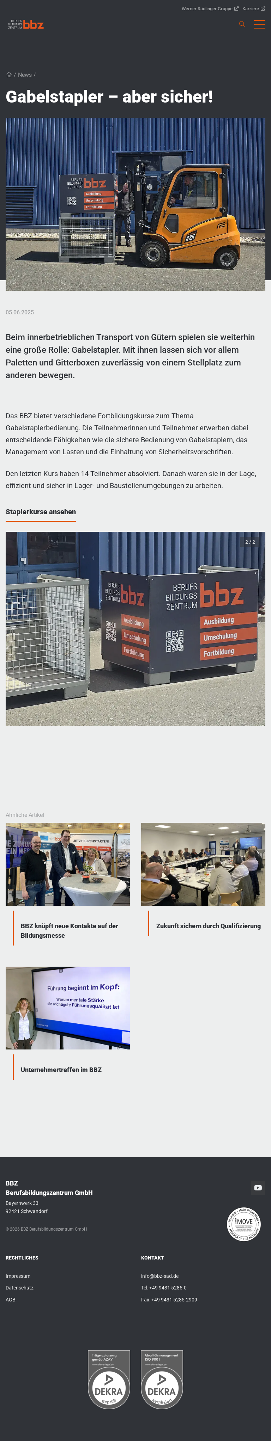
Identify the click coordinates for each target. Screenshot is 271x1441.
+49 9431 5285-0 (168, 1288)
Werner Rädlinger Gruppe (210, 8)
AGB (11, 1300)
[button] (259, 24)
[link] (26, 24)
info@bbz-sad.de (160, 1276)
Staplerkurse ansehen (41, 511)
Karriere (253, 8)
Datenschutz (20, 1288)
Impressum (18, 1276)
